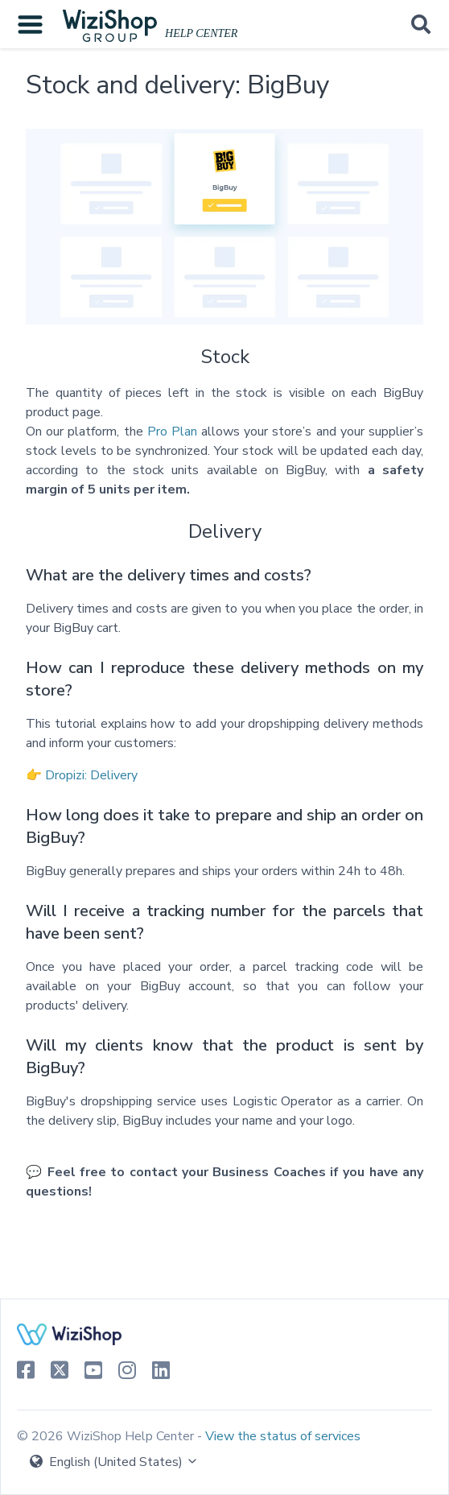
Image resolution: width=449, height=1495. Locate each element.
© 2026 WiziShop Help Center (107, 1436)
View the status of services (282, 1436)
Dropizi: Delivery (91, 775)
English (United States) (114, 1462)
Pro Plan (172, 431)
